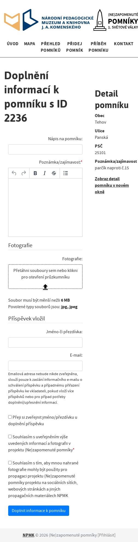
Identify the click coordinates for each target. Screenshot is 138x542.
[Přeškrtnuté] (53, 173)
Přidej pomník (74, 47)
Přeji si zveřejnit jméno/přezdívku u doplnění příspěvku (42, 421)
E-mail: (76, 355)
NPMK (28, 535)
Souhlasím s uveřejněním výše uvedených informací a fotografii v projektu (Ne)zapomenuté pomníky (40, 443)
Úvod (13, 44)
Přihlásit (106, 535)
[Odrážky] (65, 173)
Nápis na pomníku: (65, 139)
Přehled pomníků (51, 47)
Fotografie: (72, 259)
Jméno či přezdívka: (64, 332)
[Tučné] (35, 173)
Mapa (29, 44)
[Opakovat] (23, 173)
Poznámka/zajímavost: (60, 162)
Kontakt (123, 44)
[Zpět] (14, 173)
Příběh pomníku (98, 47)
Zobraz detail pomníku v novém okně (112, 185)
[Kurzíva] (44, 173)
